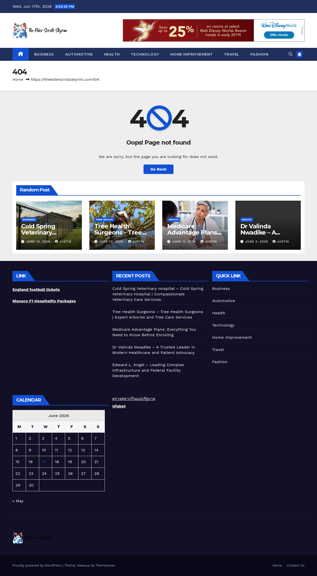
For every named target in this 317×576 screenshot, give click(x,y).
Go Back (159, 169)
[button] (291, 54)
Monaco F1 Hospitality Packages (44, 301)
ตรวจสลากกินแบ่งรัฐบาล (133, 398)
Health (112, 54)
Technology (145, 54)
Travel (231, 54)
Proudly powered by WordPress (37, 565)
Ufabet (119, 406)
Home (17, 79)
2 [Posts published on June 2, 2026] (30, 438)
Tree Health (104, 219)
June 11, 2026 (184, 241)
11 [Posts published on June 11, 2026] (56, 450)
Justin (63, 241)
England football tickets (36, 289)
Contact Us (296, 565)
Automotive (79, 54)
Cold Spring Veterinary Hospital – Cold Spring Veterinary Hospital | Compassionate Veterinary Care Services (157, 294)
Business (44, 54)
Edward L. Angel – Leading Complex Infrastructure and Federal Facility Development (148, 370)
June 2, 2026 (257, 241)
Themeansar (105, 565)
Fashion (259, 54)
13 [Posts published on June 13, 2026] (83, 450)
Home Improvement (191, 54)
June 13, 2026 (39, 241)
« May (17, 500)
